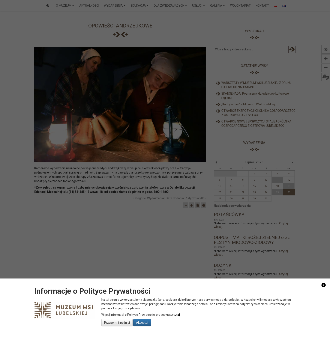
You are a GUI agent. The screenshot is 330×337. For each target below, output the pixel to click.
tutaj (177, 314)
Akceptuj (142, 322)
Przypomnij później (117, 322)
